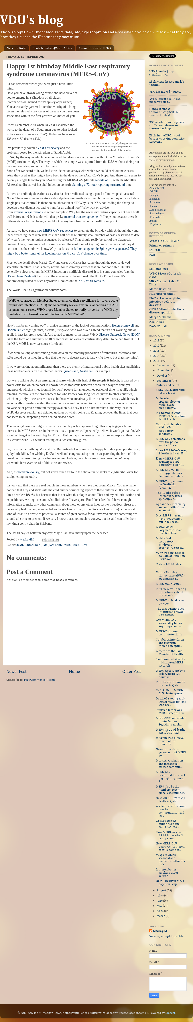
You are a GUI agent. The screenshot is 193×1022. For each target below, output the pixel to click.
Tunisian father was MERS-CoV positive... (171, 711)
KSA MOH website (91, 281)
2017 (156, 340)
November (164, 370)
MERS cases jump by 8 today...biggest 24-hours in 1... (170, 674)
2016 (156, 345)
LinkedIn (155, 198)
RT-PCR (154, 250)
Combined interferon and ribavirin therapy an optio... (170, 643)
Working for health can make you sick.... (165, 100)
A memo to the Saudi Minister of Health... (170, 652)
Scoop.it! (154, 195)
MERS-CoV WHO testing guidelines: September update (169, 473)
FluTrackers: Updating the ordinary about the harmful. (171, 592)
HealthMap (156, 321)
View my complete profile (166, 936)
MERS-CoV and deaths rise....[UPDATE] (170, 731)
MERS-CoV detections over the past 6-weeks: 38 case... (170, 442)
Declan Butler (16, 330)
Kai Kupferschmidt (162, 293)
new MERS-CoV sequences (55, 230)
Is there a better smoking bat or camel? (167, 873)
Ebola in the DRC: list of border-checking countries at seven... (167, 139)
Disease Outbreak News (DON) (119, 334)
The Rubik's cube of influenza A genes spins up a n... (169, 496)
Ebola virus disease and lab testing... (166, 83)
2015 (156, 350)
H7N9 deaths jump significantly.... (161, 73)
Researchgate (157, 213)
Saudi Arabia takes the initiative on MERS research (170, 662)
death (20, 545)
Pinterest (154, 206)
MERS (68, 545)
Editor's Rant (33, 545)
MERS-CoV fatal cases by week (170, 602)
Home (74, 671)
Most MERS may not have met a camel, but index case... (169, 519)
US (9, 276)
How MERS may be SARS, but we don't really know (169, 835)
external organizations (28, 212)
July (159, 895)
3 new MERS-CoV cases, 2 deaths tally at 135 (171, 452)
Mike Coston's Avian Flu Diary (165, 283)
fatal (45, 545)
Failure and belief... (168, 385)
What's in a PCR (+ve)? (164, 240)
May (160, 905)
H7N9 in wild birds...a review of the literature (170, 741)
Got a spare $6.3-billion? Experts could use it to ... (168, 824)
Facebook (155, 202)
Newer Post (16, 671)
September (164, 380)
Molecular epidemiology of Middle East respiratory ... (168, 403)
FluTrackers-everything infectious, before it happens (165, 301)
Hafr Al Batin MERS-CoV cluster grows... (170, 692)
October (162, 375)
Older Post (131, 671)
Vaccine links (16, 48)
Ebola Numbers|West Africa (52, 48)
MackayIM (160, 931)
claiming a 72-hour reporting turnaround (98, 184)
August (162, 890)
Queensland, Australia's (78, 371)
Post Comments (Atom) (39, 679)
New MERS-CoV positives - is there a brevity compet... (170, 847)
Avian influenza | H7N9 (94, 48)
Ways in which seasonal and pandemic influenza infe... (170, 859)
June (160, 900)
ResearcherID (157, 217)
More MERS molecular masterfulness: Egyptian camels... (171, 721)
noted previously (28, 472)
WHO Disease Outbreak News (165, 275)
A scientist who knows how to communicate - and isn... (171, 811)
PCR (152, 255)
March (161, 916)
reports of (101, 180)
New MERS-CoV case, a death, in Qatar (171, 799)
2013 (156, 361)
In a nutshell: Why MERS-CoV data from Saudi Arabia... (171, 416)
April (160, 910)
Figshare (155, 224)
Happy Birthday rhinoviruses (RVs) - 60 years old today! (164, 112)
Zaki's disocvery (49, 148)
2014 (156, 355)
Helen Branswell (123, 325)
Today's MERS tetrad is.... (169, 566)
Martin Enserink (160, 289)
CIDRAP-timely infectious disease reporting (166, 311)
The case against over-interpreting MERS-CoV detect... (170, 612)
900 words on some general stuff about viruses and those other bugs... (167, 125)
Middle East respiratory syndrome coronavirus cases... (170, 543)
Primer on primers (161, 245)
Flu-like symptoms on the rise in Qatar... (170, 684)
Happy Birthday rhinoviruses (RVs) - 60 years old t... (170, 575)
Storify (153, 220)
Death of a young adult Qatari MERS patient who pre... (171, 702)
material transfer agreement (82, 216)
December (164, 365)
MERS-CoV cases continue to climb (169, 633)
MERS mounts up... (168, 584)
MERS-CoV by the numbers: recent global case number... (170, 790)
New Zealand (26, 276)
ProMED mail (158, 326)
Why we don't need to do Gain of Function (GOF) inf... (170, 556)
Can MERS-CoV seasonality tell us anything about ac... (170, 623)
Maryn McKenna (160, 317)
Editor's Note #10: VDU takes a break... (170, 392)
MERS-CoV (79, 545)
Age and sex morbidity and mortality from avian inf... (170, 507)
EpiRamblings (158, 269)
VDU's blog (31, 20)
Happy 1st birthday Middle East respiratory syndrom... (168, 429)
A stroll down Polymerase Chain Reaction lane (169, 530)
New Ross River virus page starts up (170, 882)
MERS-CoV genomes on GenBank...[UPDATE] (169, 484)
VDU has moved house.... (165, 91)
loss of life (56, 545)
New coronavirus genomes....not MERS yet (171, 752)
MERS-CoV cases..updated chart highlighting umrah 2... (170, 776)
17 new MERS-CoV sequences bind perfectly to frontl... (170, 462)
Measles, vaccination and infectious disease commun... (169, 764)
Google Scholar (158, 209)
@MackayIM (157, 187)
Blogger (170, 1013)
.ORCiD (153, 191)
